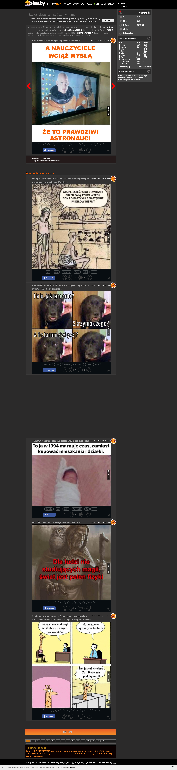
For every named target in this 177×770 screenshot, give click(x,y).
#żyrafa (57, 711)
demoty (81, 753)
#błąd (56, 272)
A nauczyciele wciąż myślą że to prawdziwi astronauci (56, 40)
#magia (71, 603)
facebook (29, 756)
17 (108, 741)
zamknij (172, 766)
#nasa (51, 145)
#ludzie (52, 603)
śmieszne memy (41, 750)
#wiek (66, 509)
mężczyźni (99, 751)
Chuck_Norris (125, 61)
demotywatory (85, 32)
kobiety (28, 751)
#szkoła (42, 145)
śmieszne (67, 751)
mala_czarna (125, 59)
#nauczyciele (62, 145)
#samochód (47, 364)
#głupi (86, 272)
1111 (141, 78)
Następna (112, 80)
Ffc (126, 76)
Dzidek (130, 76)
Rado (123, 57)
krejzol (123, 47)
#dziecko (49, 509)
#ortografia (66, 272)
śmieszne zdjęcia (87, 751)
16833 (138, 17)
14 (93, 741)
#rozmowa (78, 364)
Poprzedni (29, 80)
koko (122, 49)
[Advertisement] (71, 390)
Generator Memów (104, 4)
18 (113, 741)
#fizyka (61, 603)
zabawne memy (76, 751)
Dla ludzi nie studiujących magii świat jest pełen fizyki (56, 522)
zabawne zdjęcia (35, 753)
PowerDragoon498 (125, 80)
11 (78, 741)
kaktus (123, 55)
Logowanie (122, 4)
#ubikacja (67, 711)
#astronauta (75, 145)
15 (98, 741)
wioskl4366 (138, 76)
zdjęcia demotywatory (103, 27)
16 (103, 741)
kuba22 (121, 76)
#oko (48, 272)
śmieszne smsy (38, 756)
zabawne (108, 751)
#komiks (86, 711)
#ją (87, 509)
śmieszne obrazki (73, 29)
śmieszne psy (91, 754)
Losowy (67, 4)
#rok (58, 509)
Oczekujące (86, 4)
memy (110, 29)
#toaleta (47, 711)
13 (88, 741)
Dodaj (76, 4)
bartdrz (137, 80)
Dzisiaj (139, 67)
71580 (138, 21)
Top (56, 4)
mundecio (122, 78)
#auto (89, 364)
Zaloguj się (35, 161)
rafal (122, 53)
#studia (90, 603)
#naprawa (67, 364)
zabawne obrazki (56, 751)
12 (83, 741)
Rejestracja (122, 7)
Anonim (123, 45)
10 (73, 741)
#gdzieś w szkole (89, 145)
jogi (145, 76)
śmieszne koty (104, 753)
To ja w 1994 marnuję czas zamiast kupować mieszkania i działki (61, 441)
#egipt (77, 272)
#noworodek (77, 509)
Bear (122, 51)
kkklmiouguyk (133, 78)
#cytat (81, 603)
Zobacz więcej (128, 33)
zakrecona (125, 63)
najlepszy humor (51, 754)
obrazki (60, 754)
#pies (57, 364)
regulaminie (71, 767)
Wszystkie (147, 67)
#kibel (77, 711)
